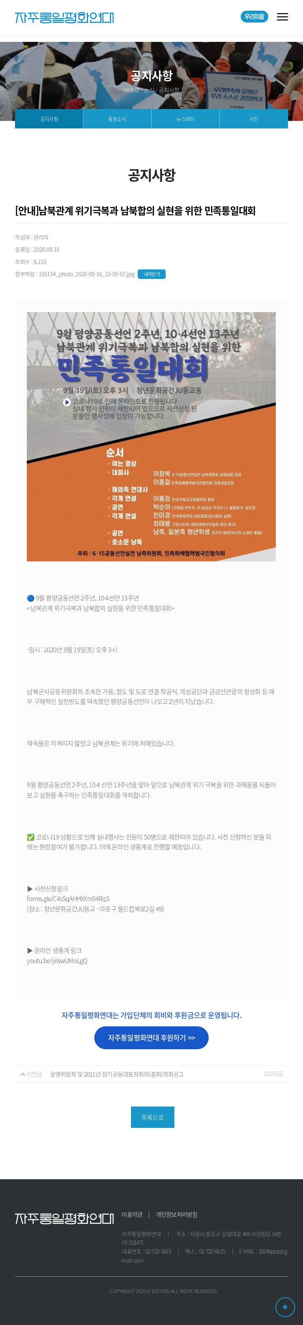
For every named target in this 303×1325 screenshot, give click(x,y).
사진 (253, 118)
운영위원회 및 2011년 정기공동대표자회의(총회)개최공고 (117, 1074)
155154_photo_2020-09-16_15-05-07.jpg (87, 274)
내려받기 (152, 274)
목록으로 (152, 1117)
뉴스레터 (185, 118)
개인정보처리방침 (177, 1215)
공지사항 (49, 118)
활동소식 (117, 118)
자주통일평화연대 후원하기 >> (151, 1037)
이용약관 (132, 1215)
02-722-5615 (158, 1251)
